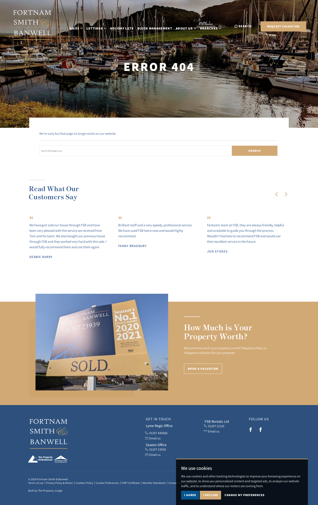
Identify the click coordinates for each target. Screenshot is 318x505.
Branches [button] (214, 26)
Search (254, 151)
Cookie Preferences (107, 483)
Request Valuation (283, 26)
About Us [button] (189, 26)
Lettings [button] (100, 26)
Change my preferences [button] (244, 495)
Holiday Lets (125, 26)
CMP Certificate (131, 483)
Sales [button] (79, 26)
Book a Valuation (203, 369)
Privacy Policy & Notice (59, 483)
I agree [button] (190, 495)
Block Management (157, 26)
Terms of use (35, 483)
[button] (276, 194)
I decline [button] (210, 495)
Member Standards (154, 483)
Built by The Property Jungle (45, 490)
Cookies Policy (84, 483)
